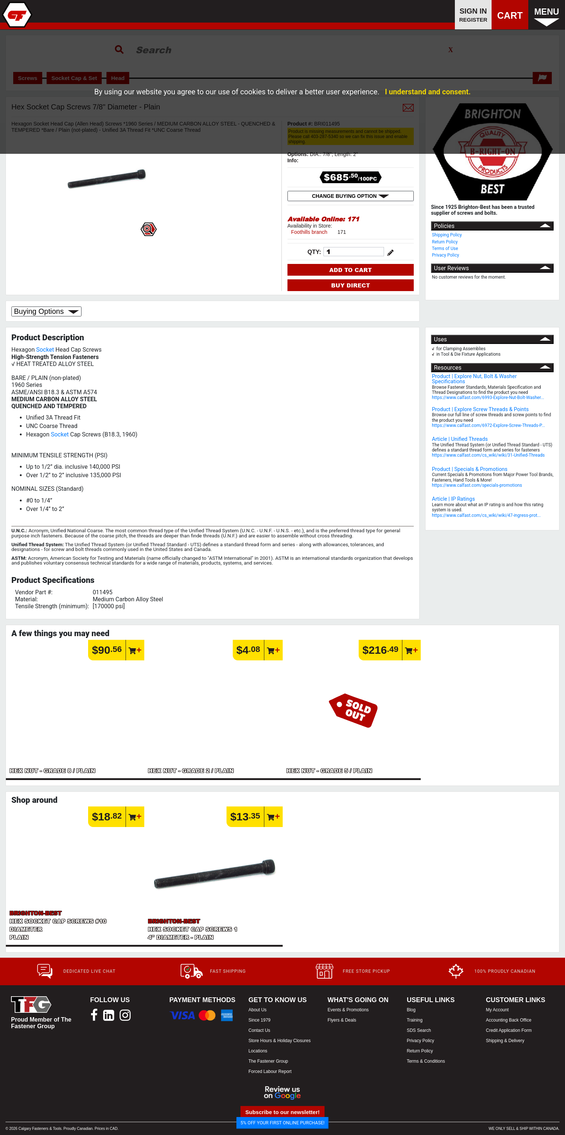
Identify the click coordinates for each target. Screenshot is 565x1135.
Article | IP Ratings (453, 499)
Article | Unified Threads (460, 439)
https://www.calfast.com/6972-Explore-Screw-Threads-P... (488, 425)
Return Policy (445, 241)
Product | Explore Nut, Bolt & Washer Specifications (474, 379)
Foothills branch (309, 232)
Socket (45, 349)
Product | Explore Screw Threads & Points (480, 409)
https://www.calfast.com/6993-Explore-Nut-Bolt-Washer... (488, 397)
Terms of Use (445, 248)
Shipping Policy (447, 234)
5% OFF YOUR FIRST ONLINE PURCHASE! (282, 1122)
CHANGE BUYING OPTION (350, 196)
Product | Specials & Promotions (470, 469)
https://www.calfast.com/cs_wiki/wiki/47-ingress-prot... (486, 515)
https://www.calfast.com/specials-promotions (477, 485)
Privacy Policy (445, 255)
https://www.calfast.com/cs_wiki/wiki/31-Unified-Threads (488, 455)
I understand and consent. (428, 91)
